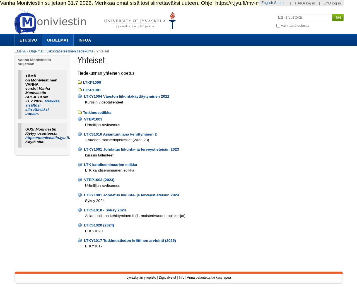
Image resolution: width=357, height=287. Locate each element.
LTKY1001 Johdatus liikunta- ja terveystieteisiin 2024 (131, 195)
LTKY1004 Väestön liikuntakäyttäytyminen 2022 (126, 96)
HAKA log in (305, 3)
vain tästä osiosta (295, 25)
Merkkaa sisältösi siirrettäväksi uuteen (42, 107)
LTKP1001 (92, 90)
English (267, 3)
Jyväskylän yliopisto (141, 277)
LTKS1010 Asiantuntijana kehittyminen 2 (120, 134)
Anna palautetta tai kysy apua (209, 277)
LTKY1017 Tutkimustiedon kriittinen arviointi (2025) (130, 240)
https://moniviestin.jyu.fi (47, 138)
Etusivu (28, 40)
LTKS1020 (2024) (99, 225)
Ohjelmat (58, 40)
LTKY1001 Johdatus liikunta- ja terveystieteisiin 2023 (131, 149)
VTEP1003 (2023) (99, 180)
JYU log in (332, 3)
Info (181, 277)
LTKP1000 (92, 82)
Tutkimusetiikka (97, 112)
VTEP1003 (93, 119)
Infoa (85, 40)
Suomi (279, 3)
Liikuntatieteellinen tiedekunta (70, 51)
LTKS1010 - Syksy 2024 (105, 210)
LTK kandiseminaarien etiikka (110, 165)
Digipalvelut (167, 277)
